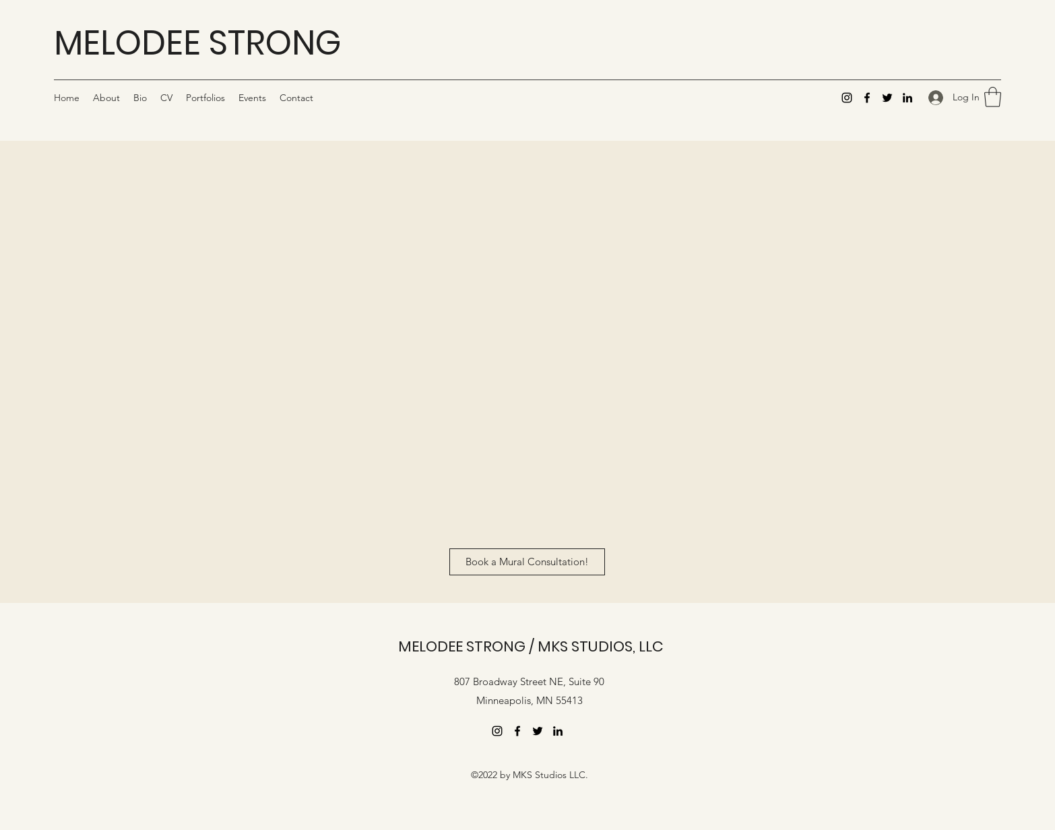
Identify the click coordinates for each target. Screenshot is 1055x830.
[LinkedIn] (907, 97)
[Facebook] (867, 97)
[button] (992, 97)
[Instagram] (847, 97)
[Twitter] (887, 97)
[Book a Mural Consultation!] (527, 561)
